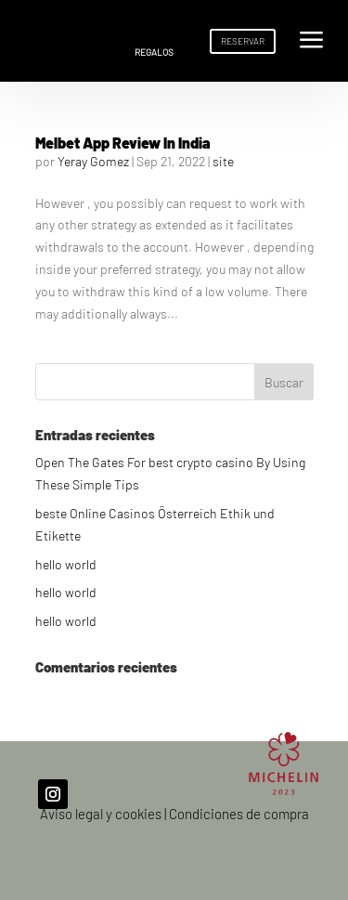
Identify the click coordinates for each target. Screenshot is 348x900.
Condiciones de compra (239, 813)
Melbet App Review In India (123, 142)
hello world (66, 564)
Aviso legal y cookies (100, 813)
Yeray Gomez (93, 161)
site (223, 161)
